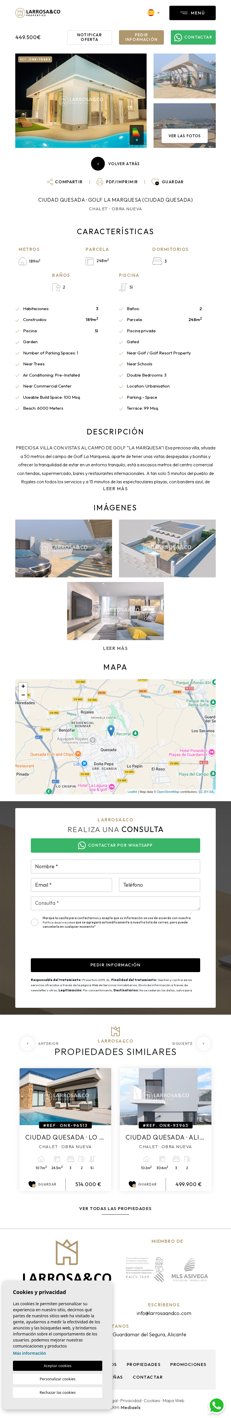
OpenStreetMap (168, 791)
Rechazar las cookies (57, 1392)
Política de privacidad (59, 922)
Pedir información (141, 37)
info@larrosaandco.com (164, 1313)
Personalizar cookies (58, 1378)
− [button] (23, 695)
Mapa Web (173, 1400)
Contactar (148, 1377)
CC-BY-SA (205, 791)
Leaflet (132, 791)
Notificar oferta (89, 37)
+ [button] (23, 687)
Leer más (115, 488)
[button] (64, 182)
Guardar (42, 1184)
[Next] (192, 1044)
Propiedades (144, 1364)
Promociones (188, 1364)
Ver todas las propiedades (115, 1208)
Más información (29, 1353)
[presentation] (74, 947)
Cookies (152, 1400)
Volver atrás (115, 164)
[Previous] (39, 1044)
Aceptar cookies (57, 1365)
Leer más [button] (115, 648)
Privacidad (130, 1400)
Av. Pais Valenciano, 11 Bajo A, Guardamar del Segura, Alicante (115, 1334)
